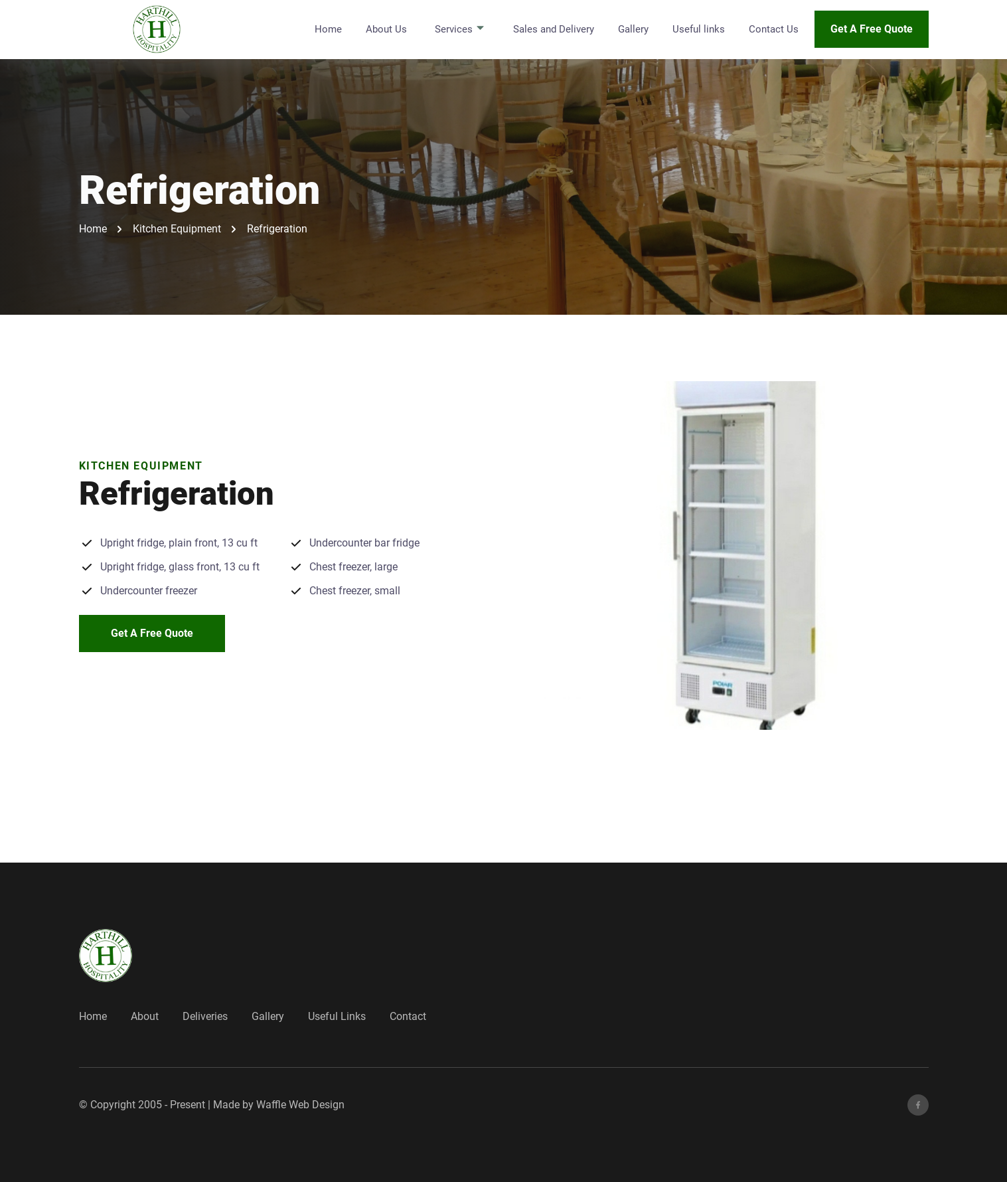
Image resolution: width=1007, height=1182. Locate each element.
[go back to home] (105, 955)
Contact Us (774, 29)
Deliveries (205, 1016)
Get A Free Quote (871, 29)
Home (328, 29)
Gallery (633, 29)
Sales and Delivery (553, 29)
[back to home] (157, 29)
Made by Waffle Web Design (279, 1104)
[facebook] (918, 1105)
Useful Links (337, 1016)
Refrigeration (277, 228)
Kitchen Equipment (177, 228)
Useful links (698, 29)
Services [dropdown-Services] (460, 29)
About (145, 1016)
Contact (408, 1016)
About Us (386, 29)
